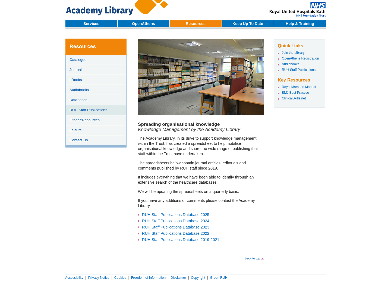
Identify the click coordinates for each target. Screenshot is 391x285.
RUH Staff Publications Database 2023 (175, 227)
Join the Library (293, 53)
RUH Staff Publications (88, 110)
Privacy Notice (98, 278)
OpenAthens (143, 23)
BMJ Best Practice (295, 93)
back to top (252, 258)
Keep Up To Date (247, 23)
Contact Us (79, 140)
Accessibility (74, 278)
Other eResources (85, 120)
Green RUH (219, 278)
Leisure (76, 130)
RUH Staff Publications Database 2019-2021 (180, 239)
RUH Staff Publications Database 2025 (175, 214)
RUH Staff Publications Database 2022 (175, 233)
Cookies (120, 278)
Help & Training (300, 23)
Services (91, 23)
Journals (77, 70)
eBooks (76, 80)
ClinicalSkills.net (294, 98)
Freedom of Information (148, 278)
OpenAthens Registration (300, 58)
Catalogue (78, 60)
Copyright (198, 278)
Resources (196, 23)
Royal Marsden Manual (299, 87)
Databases (78, 100)
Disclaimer (178, 278)
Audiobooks (79, 90)
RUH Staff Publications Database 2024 (175, 221)
